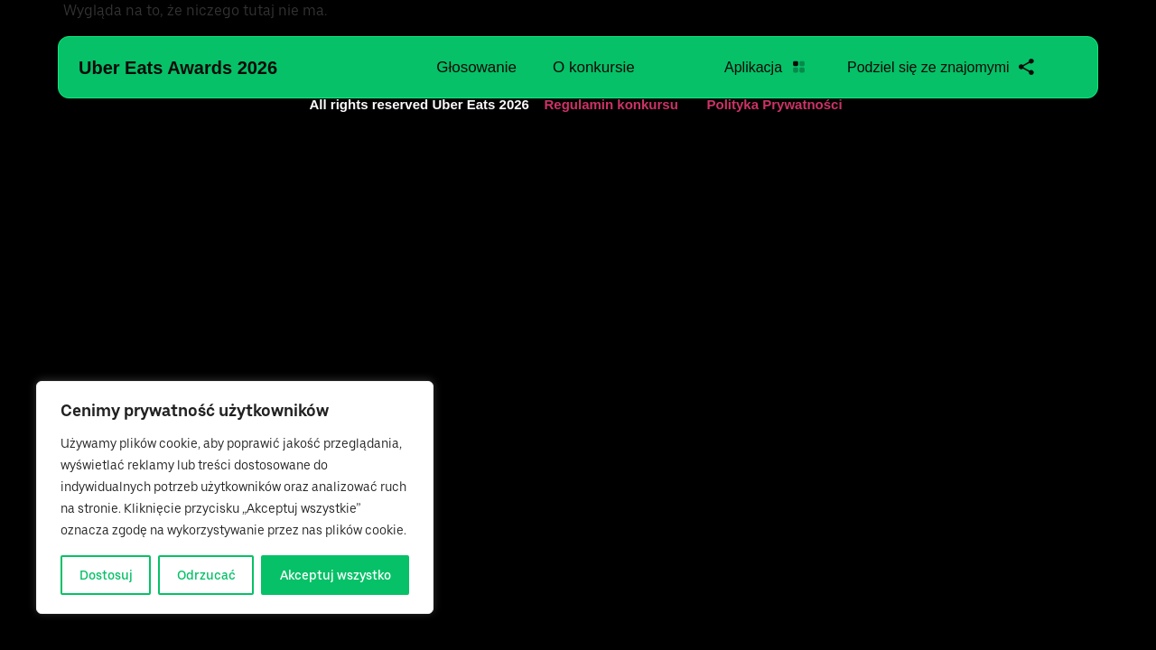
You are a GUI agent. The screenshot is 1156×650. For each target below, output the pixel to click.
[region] (235, 497)
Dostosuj (106, 575)
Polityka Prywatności (775, 104)
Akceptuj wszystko (335, 575)
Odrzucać (206, 575)
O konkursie (594, 67)
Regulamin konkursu (611, 104)
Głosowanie (476, 67)
